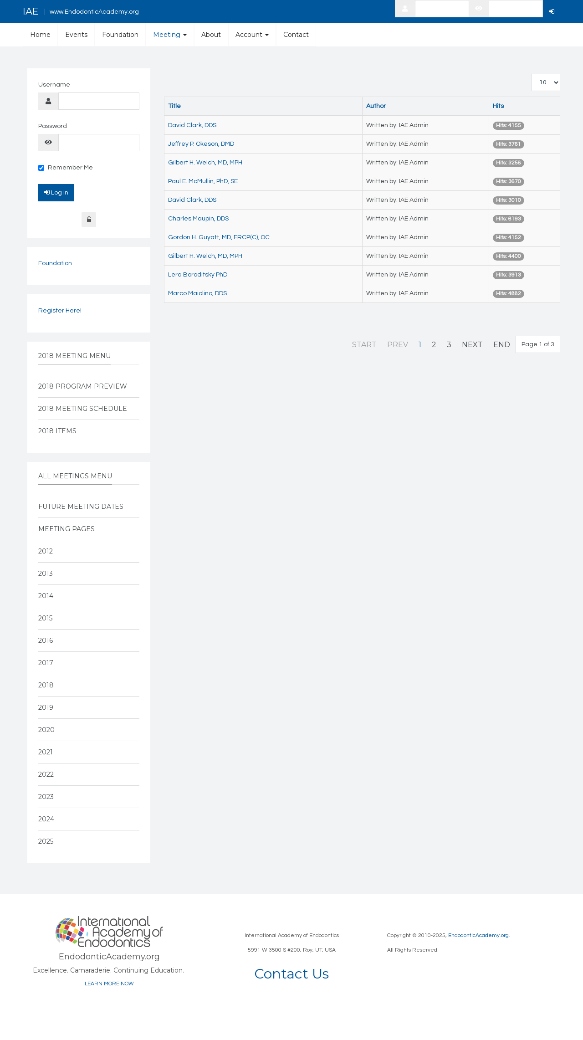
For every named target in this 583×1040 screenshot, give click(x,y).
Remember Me (65, 167)
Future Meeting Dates (80, 506)
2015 (45, 618)
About (211, 35)
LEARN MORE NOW (109, 984)
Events (76, 35)
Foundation (120, 35)
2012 (45, 551)
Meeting (170, 35)
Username (54, 85)
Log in (56, 192)
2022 (46, 774)
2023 (46, 797)
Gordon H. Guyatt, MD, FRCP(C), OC (219, 237)
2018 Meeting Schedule (82, 409)
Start (364, 344)
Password (52, 126)
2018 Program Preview (82, 386)
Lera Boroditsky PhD (197, 275)
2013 (45, 573)
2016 (45, 640)
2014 (45, 596)
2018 (46, 685)
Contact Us (291, 973)
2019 (45, 707)
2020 (46, 730)
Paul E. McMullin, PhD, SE (203, 181)
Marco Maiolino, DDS (197, 293)
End (501, 344)
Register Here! (60, 310)
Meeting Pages (66, 529)
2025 (45, 841)
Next (472, 344)
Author (376, 106)
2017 (45, 663)
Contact (296, 35)
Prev (397, 344)
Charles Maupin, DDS (198, 218)
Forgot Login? (89, 219)
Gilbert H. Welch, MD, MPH (205, 162)
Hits (498, 106)
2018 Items (57, 431)
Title (174, 106)
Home (40, 35)
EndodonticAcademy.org (478, 935)
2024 (46, 819)
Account (252, 35)
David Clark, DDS (192, 125)
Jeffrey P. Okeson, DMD (201, 144)
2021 (45, 752)
